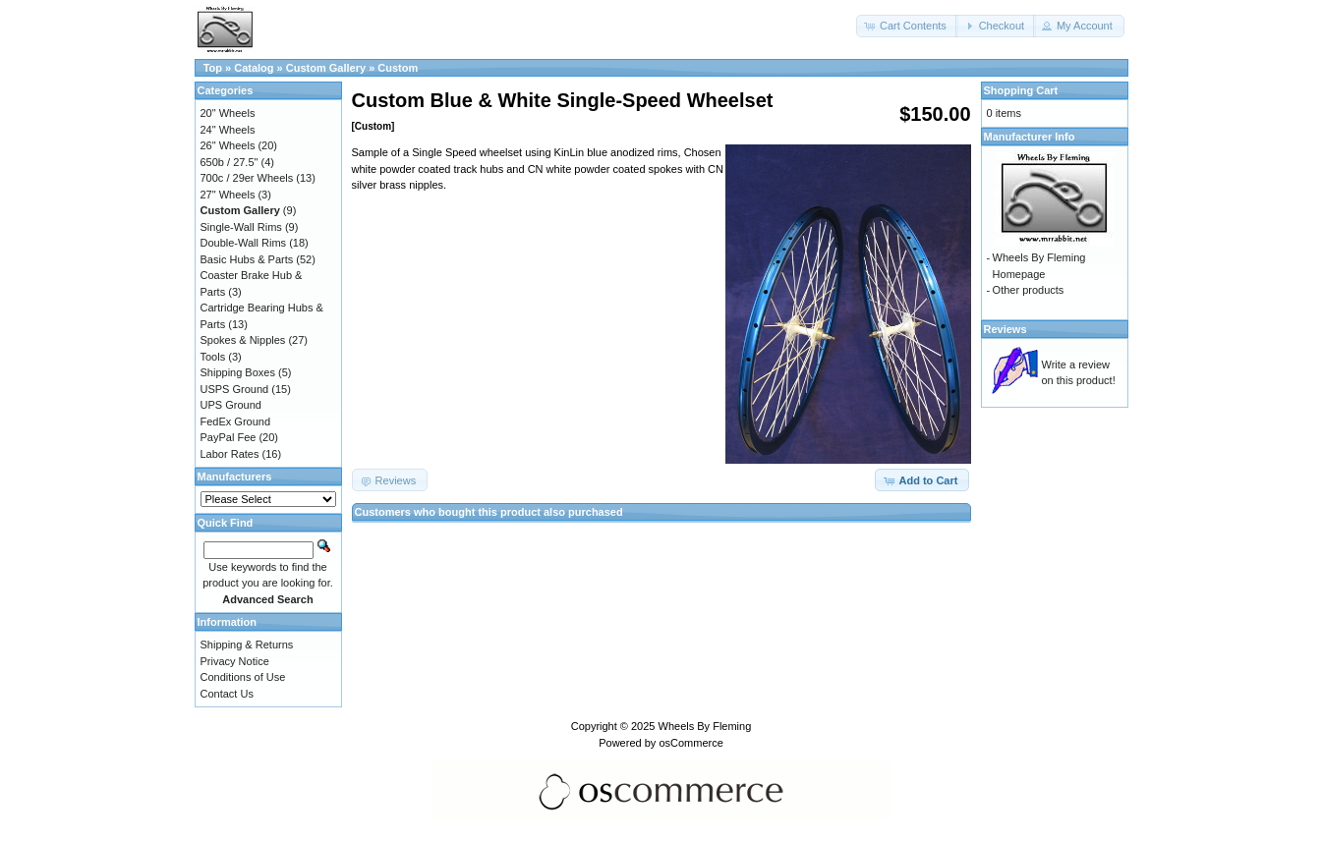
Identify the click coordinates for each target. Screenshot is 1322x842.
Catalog (253, 68)
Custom (397, 68)
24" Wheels (228, 130)
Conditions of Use (243, 677)
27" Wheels (228, 194)
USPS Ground (235, 389)
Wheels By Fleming (705, 726)
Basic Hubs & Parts (247, 259)
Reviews (1005, 329)
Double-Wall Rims (244, 243)
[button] (907, 26)
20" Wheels (228, 113)
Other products (1028, 290)
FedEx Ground (236, 421)
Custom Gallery (326, 68)
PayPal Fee (229, 437)
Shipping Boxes (238, 372)
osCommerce (690, 743)
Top (212, 68)
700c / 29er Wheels (247, 178)
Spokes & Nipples (243, 340)
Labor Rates (230, 454)
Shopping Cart (1021, 90)
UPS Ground (231, 405)
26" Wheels (228, 145)
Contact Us (227, 694)
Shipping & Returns (247, 644)
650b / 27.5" (230, 162)
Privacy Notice (235, 661)
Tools (213, 357)
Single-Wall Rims (241, 227)
